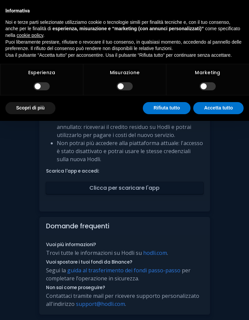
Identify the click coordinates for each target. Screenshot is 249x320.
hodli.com (155, 253)
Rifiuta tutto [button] (167, 107)
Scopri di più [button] (30, 107)
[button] (124, 188)
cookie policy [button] (29, 35)
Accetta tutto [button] (218, 107)
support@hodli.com (100, 304)
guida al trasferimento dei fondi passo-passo (123, 270)
